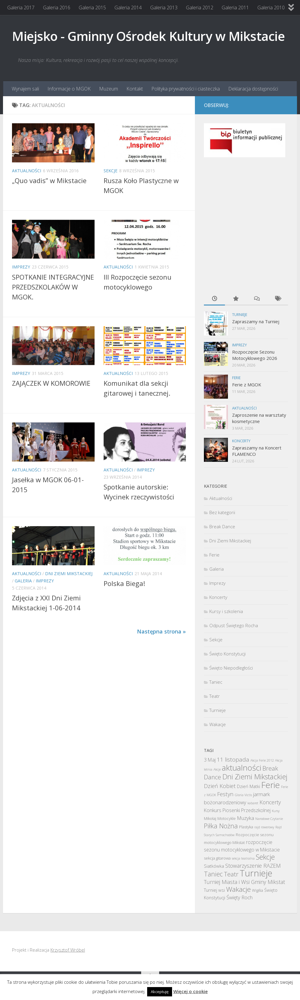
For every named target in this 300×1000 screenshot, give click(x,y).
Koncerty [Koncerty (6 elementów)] (270, 802)
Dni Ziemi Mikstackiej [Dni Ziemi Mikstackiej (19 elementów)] (254, 776)
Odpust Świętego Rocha (233, 625)
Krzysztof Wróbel (67, 950)
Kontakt (134, 88)
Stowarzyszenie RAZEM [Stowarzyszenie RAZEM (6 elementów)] (253, 865)
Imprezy (21, 267)
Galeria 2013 (163, 7)
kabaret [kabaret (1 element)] (252, 803)
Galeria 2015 (92, 7)
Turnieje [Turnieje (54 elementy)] (256, 873)
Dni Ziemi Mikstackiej (68, 573)
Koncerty (241, 440)
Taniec (215, 682)
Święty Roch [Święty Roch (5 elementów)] (239, 897)
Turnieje (239, 314)
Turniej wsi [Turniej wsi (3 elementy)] (214, 890)
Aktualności (26, 170)
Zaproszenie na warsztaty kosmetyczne (259, 418)
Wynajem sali (25, 88)
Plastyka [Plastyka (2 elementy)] (246, 827)
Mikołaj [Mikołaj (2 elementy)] (210, 818)
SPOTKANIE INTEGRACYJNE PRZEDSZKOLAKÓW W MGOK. (53, 286)
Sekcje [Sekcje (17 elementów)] (265, 857)
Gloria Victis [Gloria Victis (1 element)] (243, 795)
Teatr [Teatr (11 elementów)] (231, 874)
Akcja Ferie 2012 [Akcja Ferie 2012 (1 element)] (262, 760)
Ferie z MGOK (246, 385)
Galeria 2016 (56, 7)
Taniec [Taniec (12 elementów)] (213, 874)
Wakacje (217, 724)
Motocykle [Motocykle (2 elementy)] (226, 818)
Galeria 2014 (128, 7)
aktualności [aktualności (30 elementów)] (241, 767)
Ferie (236, 377)
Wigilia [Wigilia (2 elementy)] (257, 890)
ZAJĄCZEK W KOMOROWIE (51, 383)
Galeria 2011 (235, 7)
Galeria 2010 (271, 7)
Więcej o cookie (190, 991)
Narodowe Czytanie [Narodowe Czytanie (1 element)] (269, 819)
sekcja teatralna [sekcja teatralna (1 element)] (243, 858)
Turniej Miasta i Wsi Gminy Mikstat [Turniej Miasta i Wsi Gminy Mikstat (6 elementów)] (244, 881)
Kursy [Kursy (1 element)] (276, 811)
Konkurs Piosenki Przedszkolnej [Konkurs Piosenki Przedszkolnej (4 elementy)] (237, 810)
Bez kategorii (222, 512)
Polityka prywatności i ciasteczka (185, 88)
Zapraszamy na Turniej (255, 321)
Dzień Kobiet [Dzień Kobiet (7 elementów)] (220, 786)
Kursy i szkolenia (226, 611)
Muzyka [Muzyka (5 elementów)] (245, 817)
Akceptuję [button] (159, 991)
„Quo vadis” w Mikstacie (49, 180)
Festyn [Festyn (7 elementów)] (225, 794)
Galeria (23, 581)
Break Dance (222, 526)
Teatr (214, 696)
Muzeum (108, 88)
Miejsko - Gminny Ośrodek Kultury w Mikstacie (148, 35)
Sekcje (110, 170)
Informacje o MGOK (69, 88)
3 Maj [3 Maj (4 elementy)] (210, 759)
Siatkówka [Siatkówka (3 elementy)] (214, 866)
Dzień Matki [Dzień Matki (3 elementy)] (248, 786)
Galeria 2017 (21, 7)
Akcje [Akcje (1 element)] (217, 769)
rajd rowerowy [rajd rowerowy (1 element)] (264, 827)
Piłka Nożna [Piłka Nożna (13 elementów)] (221, 825)
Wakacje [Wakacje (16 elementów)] (238, 889)
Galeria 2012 (199, 7)
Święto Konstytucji (227, 654)
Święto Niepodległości (231, 668)
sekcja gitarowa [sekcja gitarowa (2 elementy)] (217, 858)
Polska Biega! (124, 583)
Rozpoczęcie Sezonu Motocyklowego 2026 (254, 355)
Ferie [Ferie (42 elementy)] (270, 784)
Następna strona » (161, 631)
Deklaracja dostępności (253, 88)
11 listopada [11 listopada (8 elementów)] (233, 759)
